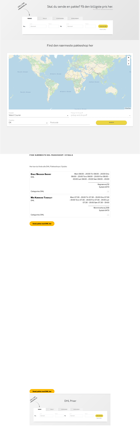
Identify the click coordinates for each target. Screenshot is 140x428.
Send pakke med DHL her (42, 224)
